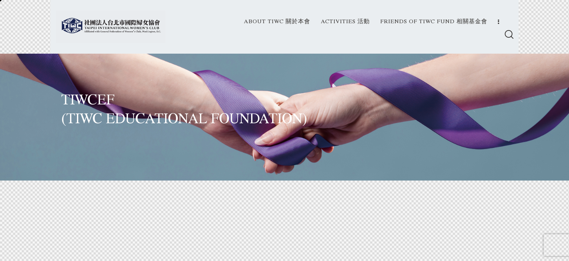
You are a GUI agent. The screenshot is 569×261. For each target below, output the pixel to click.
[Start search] (508, 35)
